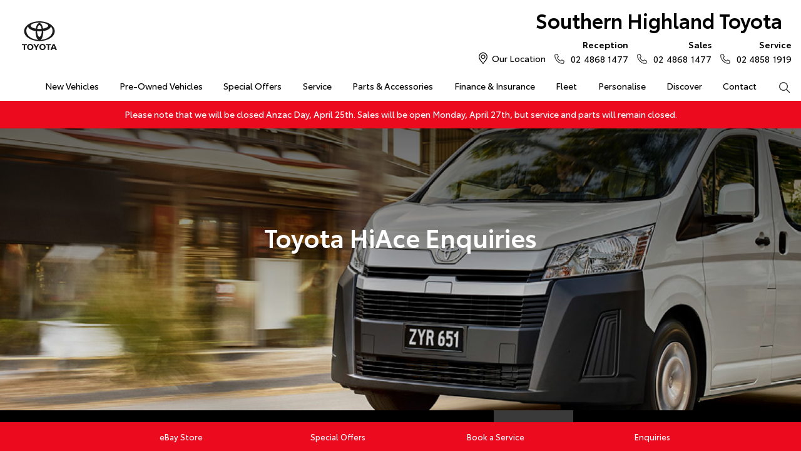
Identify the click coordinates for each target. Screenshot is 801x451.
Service (317, 86)
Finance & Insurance (494, 86)
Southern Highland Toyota (659, 20)
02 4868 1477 (596, 51)
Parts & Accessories (392, 86)
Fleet (566, 86)
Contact (740, 86)
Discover (684, 86)
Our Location (519, 58)
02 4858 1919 (761, 51)
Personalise (622, 86)
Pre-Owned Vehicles (161, 86)
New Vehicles (72, 86)
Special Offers (252, 86)
